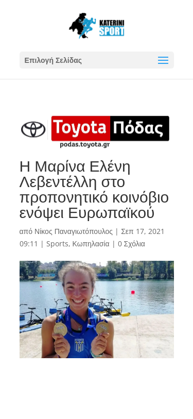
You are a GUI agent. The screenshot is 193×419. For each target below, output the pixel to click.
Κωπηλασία (91, 243)
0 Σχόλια (131, 243)
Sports (57, 243)
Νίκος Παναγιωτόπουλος (73, 231)
